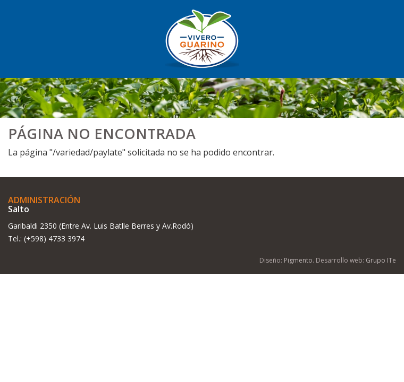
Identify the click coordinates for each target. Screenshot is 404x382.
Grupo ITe (381, 260)
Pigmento (298, 260)
